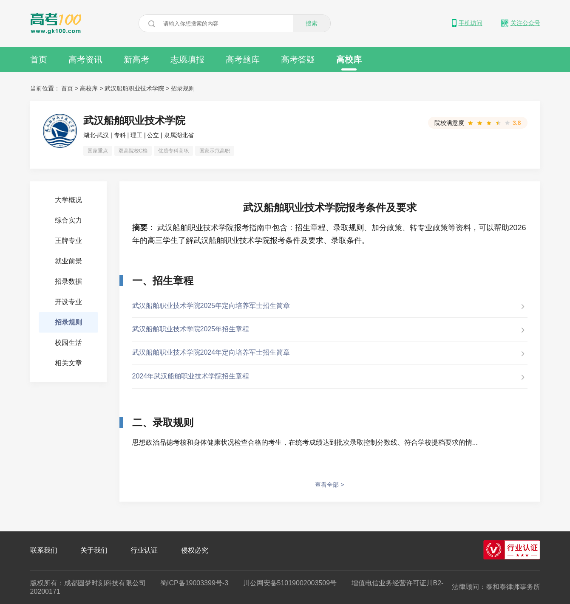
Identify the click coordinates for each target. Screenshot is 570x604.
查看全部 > (329, 484)
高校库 (349, 63)
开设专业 (68, 301)
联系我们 (43, 550)
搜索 (312, 23)
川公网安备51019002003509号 (290, 583)
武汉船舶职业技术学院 (134, 88)
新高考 (136, 59)
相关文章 (68, 363)
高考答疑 (298, 59)
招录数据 (68, 281)
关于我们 (94, 550)
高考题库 (243, 59)
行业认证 (144, 550)
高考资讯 (85, 59)
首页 (38, 59)
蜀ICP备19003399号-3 (194, 583)
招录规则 (183, 88)
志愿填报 (187, 59)
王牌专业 (68, 240)
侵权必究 (194, 550)
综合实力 (68, 220)
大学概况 (68, 199)
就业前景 (68, 261)
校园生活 (68, 342)
